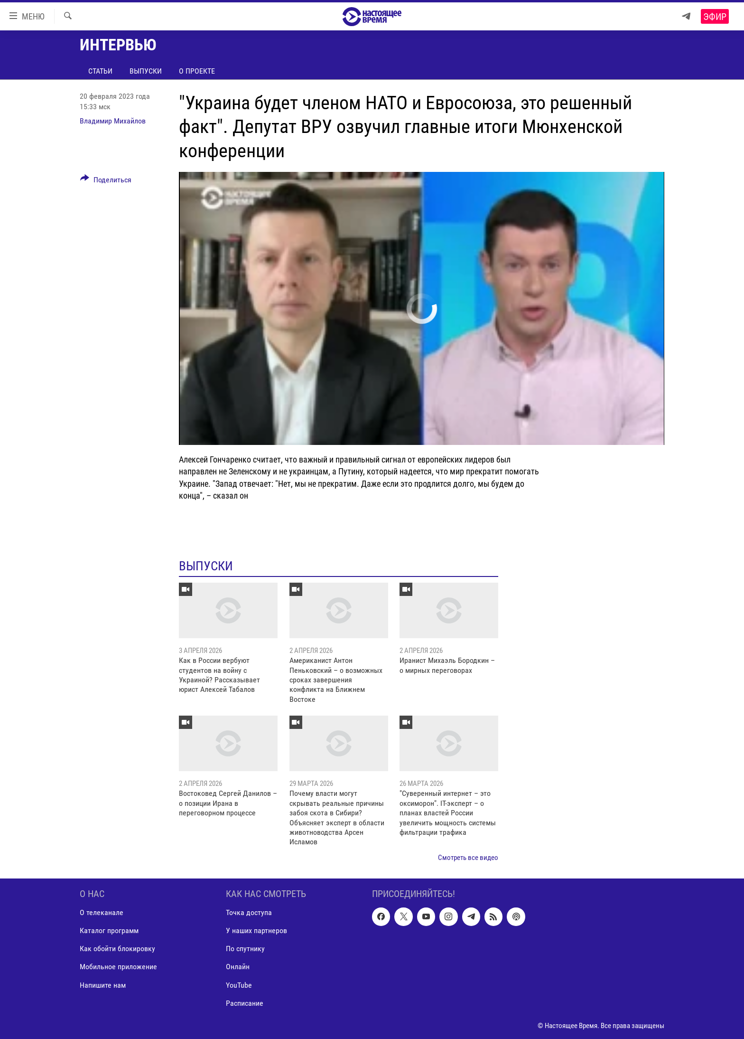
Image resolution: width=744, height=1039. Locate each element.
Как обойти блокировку (117, 949)
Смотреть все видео (468, 857)
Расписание (244, 1003)
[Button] (105, 181)
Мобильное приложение (118, 967)
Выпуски (146, 71)
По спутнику (245, 949)
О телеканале (101, 912)
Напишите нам (103, 985)
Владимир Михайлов (113, 120)
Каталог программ (109, 930)
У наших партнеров (256, 930)
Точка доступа (249, 912)
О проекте (197, 71)
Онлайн (238, 967)
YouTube (239, 985)
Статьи (100, 71)
